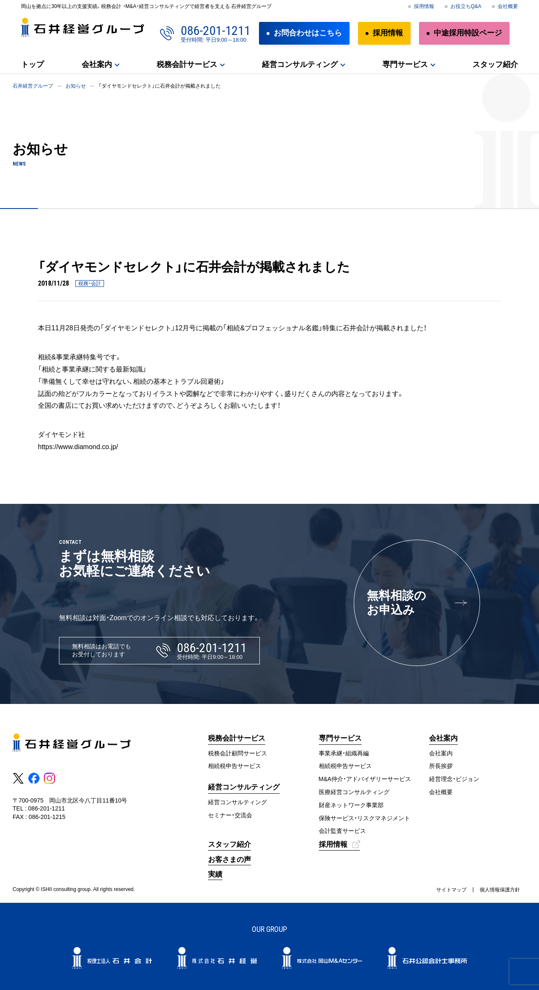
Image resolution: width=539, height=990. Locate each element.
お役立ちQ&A (466, 6)
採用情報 (424, 6)
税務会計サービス (187, 64)
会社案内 (97, 64)
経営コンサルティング (300, 64)
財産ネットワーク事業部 (351, 805)
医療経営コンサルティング (354, 792)
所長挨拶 (441, 766)
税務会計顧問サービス (237, 753)
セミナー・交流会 (230, 815)
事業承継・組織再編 (344, 753)
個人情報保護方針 (500, 890)
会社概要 (508, 6)
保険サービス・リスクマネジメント (364, 818)
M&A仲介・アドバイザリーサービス (365, 779)
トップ (32, 64)
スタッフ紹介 (495, 64)
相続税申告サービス (234, 766)
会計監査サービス (342, 830)
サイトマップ (451, 890)
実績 (215, 874)
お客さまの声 (229, 860)
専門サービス (405, 64)
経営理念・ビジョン (454, 779)
